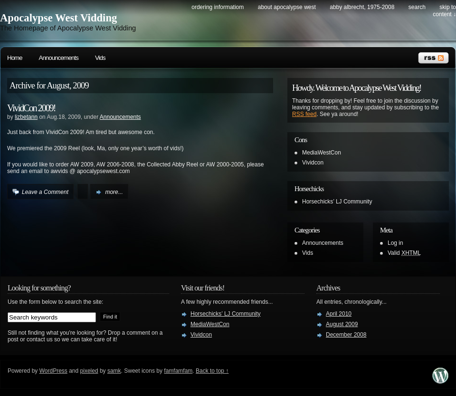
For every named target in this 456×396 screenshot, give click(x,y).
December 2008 (346, 334)
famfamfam (178, 370)
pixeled (89, 370)
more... (114, 192)
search (417, 7)
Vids (100, 57)
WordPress (53, 370)
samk (114, 370)
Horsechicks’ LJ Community (337, 201)
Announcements (58, 57)
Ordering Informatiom (217, 7)
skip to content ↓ (444, 11)
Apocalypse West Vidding (58, 18)
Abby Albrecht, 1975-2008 (362, 7)
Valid (404, 253)
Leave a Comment (45, 192)
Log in (395, 243)
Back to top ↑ (212, 370)
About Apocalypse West (287, 7)
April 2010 (339, 313)
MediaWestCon (321, 152)
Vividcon (312, 162)
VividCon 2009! (31, 108)
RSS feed (304, 114)
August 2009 (342, 324)
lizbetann (26, 117)
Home (14, 57)
